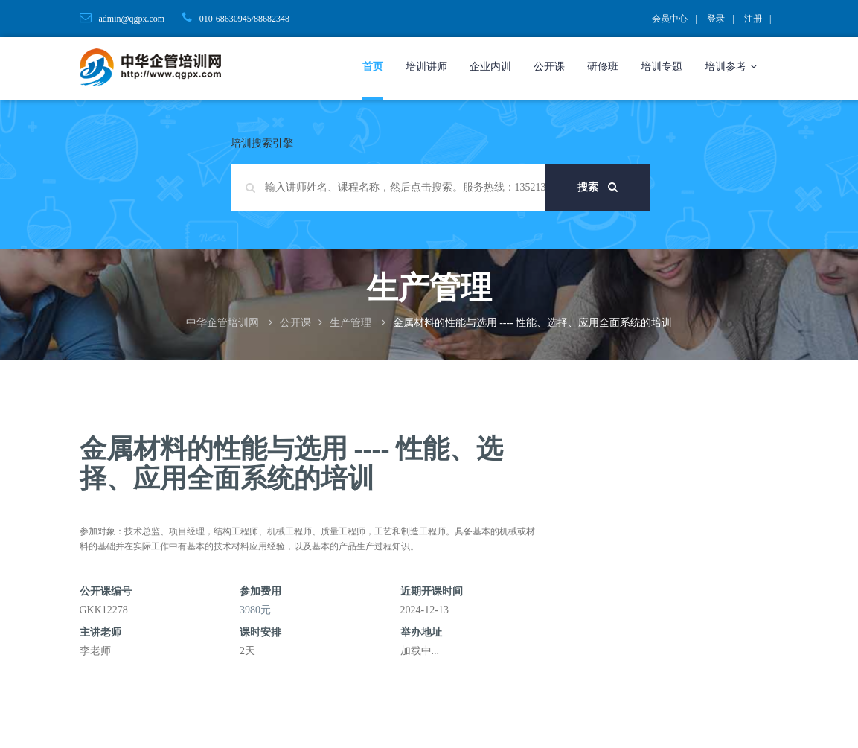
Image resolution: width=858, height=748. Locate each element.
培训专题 (661, 66)
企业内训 (490, 66)
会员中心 (670, 18)
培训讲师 (426, 66)
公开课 (549, 66)
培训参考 (731, 66)
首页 (372, 66)
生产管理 (350, 322)
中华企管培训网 (222, 322)
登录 (716, 18)
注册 (753, 18)
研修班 (602, 66)
